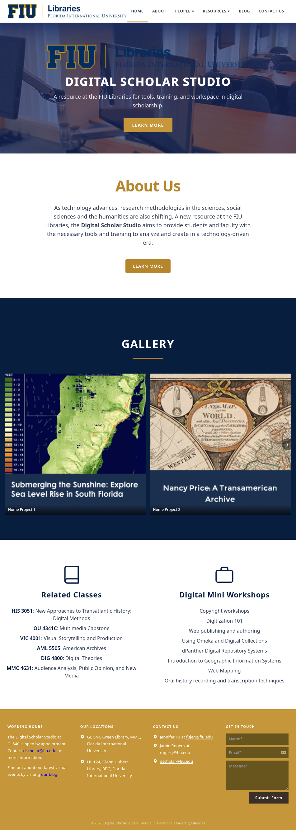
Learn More (148, 125)
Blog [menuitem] (244, 11)
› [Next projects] (287, 444)
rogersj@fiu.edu (175, 752)
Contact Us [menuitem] (271, 11)
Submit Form (268, 797)
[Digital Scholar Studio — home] (67, 11)
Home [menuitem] (137, 11)
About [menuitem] (159, 11)
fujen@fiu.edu (199, 737)
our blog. (49, 774)
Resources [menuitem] (216, 11)
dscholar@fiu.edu (39, 750)
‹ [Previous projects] (8, 444)
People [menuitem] (184, 11)
